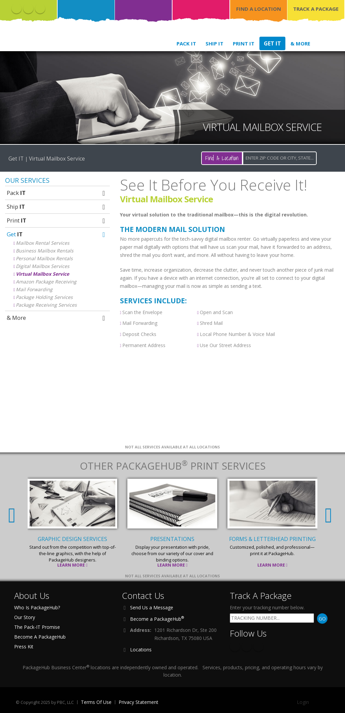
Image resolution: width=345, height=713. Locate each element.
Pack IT (186, 43)
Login (303, 702)
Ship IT (214, 43)
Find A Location (222, 158)
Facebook (16, 8)
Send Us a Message (151, 607)
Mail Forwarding (34, 289)
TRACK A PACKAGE (316, 8)
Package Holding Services (44, 297)
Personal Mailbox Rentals (44, 258)
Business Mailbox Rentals (44, 250)
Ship (56, 206)
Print (56, 220)
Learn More (73, 565)
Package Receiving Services (46, 305)
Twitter (28, 8)
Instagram (40, 8)
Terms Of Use (96, 702)
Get (56, 234)
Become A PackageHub (40, 637)
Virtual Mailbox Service (42, 274)
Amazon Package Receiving (46, 281)
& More (300, 43)
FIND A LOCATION (258, 8)
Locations (141, 649)
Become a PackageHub (157, 618)
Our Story (24, 617)
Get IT (272, 43)
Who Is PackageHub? (37, 607)
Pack (56, 193)
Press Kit (23, 646)
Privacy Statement (138, 702)
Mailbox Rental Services (42, 243)
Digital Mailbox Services (42, 266)
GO (322, 618)
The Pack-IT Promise (37, 627)
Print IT (243, 43)
